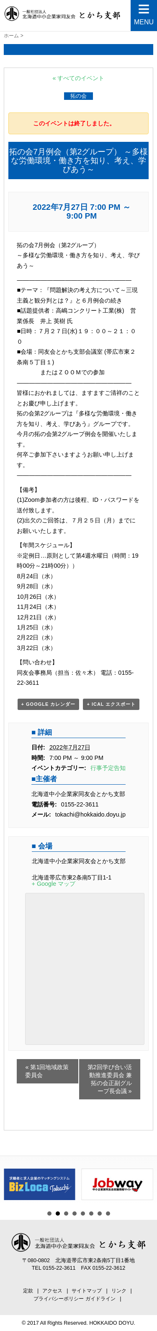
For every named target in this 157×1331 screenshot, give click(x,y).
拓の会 (78, 96)
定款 (28, 1291)
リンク (118, 1291)
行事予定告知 (108, 768)
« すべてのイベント (78, 78)
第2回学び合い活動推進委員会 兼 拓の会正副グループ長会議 (110, 1079)
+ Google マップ (54, 884)
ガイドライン (100, 1299)
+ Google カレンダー (48, 704)
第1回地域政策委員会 (47, 1071)
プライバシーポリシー (58, 1299)
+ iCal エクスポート (111, 704)
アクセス (52, 1291)
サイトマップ (87, 1291)
